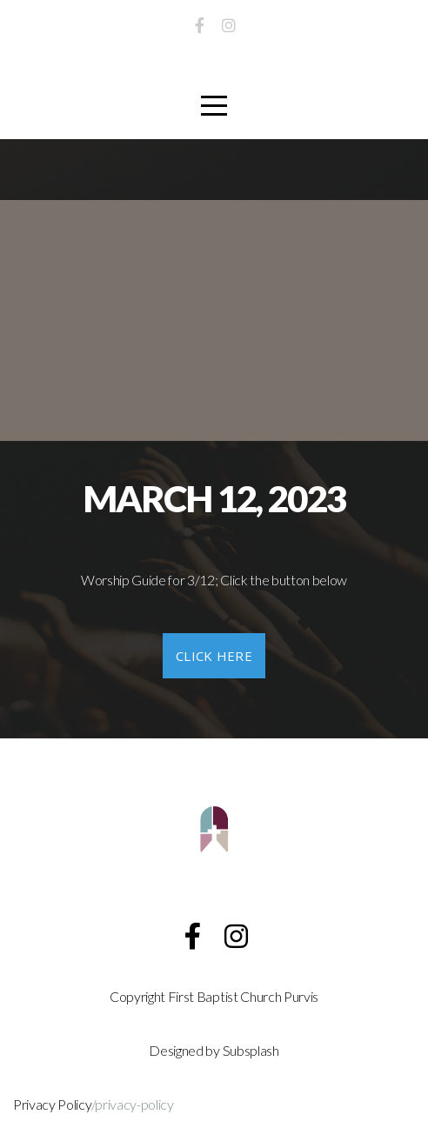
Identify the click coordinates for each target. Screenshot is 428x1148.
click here (214, 655)
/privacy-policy (132, 1104)
